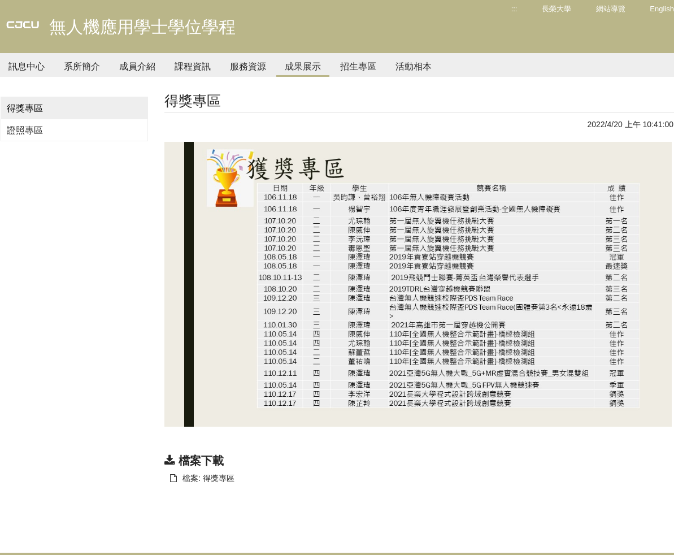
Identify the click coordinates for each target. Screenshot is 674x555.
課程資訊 (193, 66)
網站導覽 (610, 9)
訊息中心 (26, 66)
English (662, 9)
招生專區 (358, 66)
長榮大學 (556, 9)
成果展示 (303, 66)
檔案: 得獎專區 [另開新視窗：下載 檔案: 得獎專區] (202, 478)
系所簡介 (82, 66)
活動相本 (413, 66)
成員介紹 (137, 66)
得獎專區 (25, 108)
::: (514, 9)
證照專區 (25, 130)
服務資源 (248, 66)
